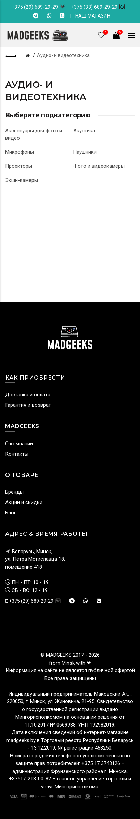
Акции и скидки (23, 502)
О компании (19, 443)
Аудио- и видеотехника (63, 55)
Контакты (16, 454)
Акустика (84, 131)
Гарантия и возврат (28, 405)
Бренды (14, 492)
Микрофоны (19, 152)
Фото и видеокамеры (99, 166)
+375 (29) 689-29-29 (35, 7)
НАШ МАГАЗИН (92, 16)
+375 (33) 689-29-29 (94, 7)
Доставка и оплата (27, 395)
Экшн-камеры (21, 180)
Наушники (85, 152)
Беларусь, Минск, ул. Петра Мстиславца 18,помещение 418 (35, 559)
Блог (10, 513)
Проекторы (18, 166)
